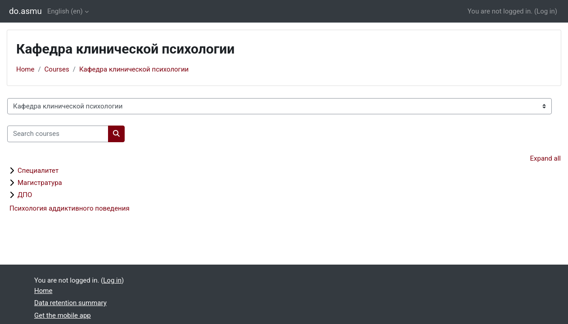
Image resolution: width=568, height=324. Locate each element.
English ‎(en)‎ (65, 11)
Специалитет (38, 170)
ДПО (25, 195)
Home (25, 69)
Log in (545, 11)
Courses (57, 69)
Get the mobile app (62, 315)
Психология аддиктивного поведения (69, 208)
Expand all (545, 158)
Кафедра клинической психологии (134, 69)
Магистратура (40, 183)
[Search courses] (57, 134)
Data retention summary (70, 303)
